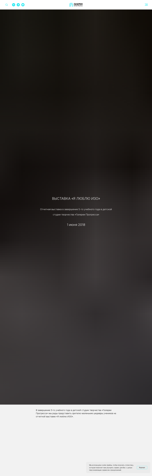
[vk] (13, 6)
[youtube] (22, 6)
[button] (6, 4)
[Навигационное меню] (146, 5)
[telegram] (18, 6)
